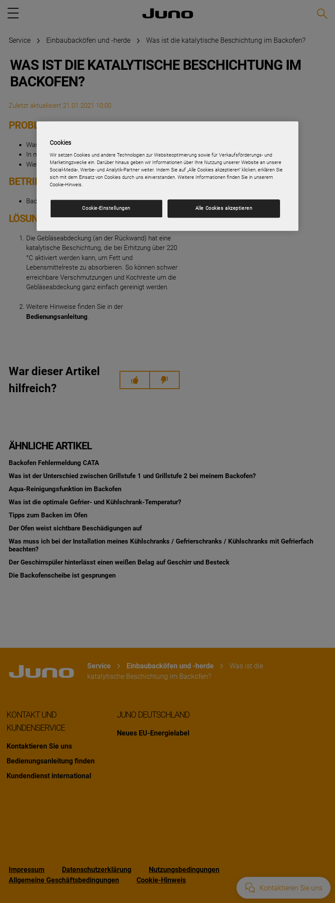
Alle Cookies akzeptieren (224, 208)
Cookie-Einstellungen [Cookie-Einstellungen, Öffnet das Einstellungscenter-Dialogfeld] (106, 208)
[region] (167, 176)
